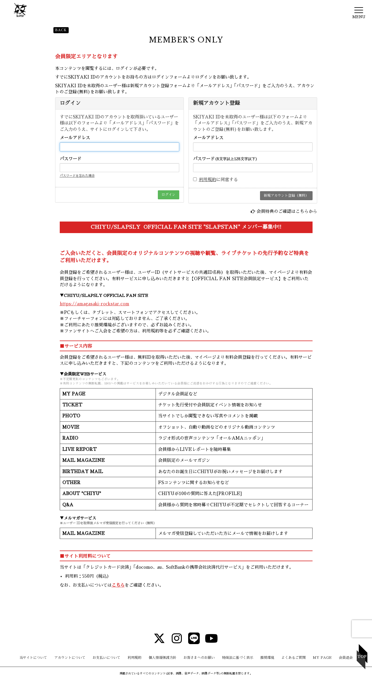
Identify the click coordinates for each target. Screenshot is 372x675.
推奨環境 (267, 657)
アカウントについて (69, 657)
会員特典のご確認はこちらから (287, 211)
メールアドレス (75, 137)
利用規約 (207, 179)
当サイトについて (33, 657)
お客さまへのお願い (199, 657)
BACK (61, 30)
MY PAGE (322, 657)
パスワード (70, 159)
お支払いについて (106, 657)
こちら (118, 585)
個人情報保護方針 (162, 657)
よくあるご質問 (293, 657)
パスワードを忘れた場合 (77, 175)
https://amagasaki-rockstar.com (94, 304)
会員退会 (346, 657)
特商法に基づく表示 (237, 657)
